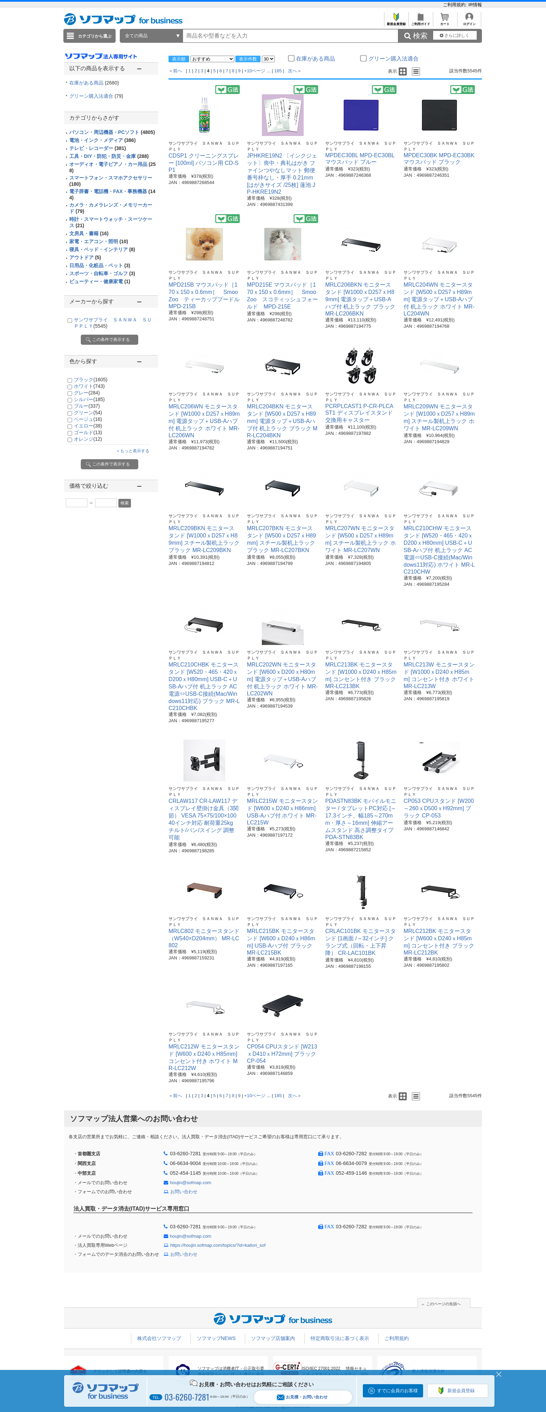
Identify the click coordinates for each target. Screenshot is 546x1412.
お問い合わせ (183, 1191)
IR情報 (475, 4)
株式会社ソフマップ (159, 1338)
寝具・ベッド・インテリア (102, 249)
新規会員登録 (396, 22)
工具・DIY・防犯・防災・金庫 (109, 156)
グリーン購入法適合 (96, 96)
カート (445, 22)
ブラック (90, 379)
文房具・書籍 (89, 233)
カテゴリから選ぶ (94, 36)
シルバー (89, 399)
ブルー (87, 406)
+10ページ (254, 70)
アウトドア (85, 257)
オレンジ (88, 439)
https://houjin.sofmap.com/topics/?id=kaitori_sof (218, 1245)
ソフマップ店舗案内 (273, 1338)
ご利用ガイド (420, 22)
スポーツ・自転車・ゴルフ (102, 273)
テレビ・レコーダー (97, 148)
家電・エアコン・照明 (98, 241)
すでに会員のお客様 (397, 1390)
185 (278, 70)
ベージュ (88, 419)
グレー (87, 393)
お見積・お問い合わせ (302, 1397)
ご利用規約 (455, 4)
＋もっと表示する (132, 450)
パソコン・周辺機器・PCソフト (112, 132)
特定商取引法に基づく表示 (340, 1338)
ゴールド (88, 432)
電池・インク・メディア (102, 140)
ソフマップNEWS (216, 1338)
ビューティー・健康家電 (99, 281)
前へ (177, 70)
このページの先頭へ (443, 1304)
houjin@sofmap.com (190, 1182)
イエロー (88, 426)
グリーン (88, 412)
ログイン (469, 22)
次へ (292, 70)
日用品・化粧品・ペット (99, 265)
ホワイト (89, 386)
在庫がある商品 (94, 83)
